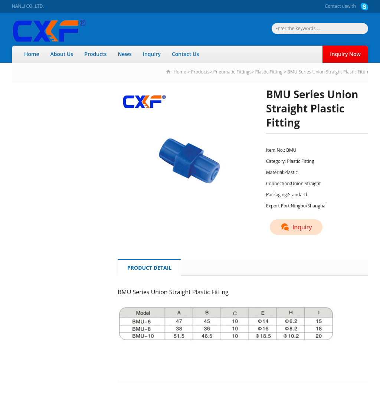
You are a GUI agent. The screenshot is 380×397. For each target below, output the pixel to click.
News (124, 54)
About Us (61, 54)
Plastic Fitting (269, 72)
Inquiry (152, 54)
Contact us (336, 6)
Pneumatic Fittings (232, 72)
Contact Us (185, 54)
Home (31, 54)
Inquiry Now (345, 54)
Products (95, 54)
